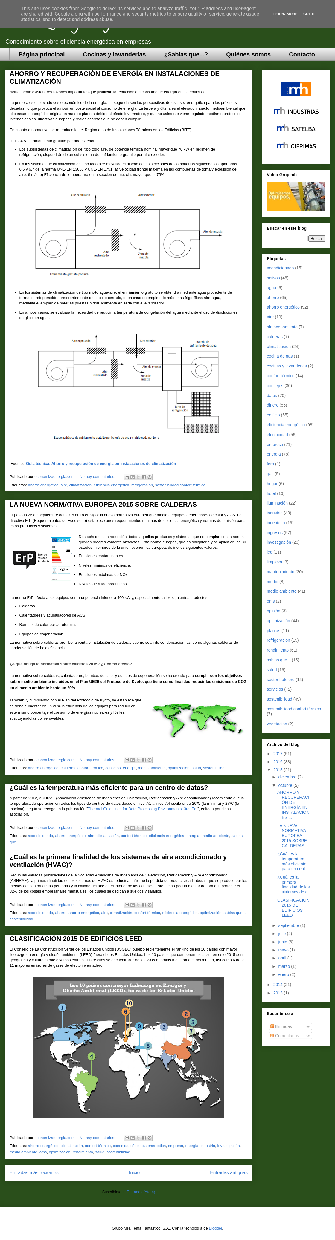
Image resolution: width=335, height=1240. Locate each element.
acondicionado (40, 835)
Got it (309, 14)
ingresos (275, 532)
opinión (273, 610)
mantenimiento (280, 571)
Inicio (134, 1172)
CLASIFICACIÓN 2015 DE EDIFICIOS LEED (76, 938)
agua (271, 287)
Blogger (215, 1228)
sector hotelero (281, 679)
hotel (271, 493)
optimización (178, 768)
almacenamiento (282, 326)
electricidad (277, 434)
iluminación (277, 503)
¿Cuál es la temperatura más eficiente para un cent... (293, 861)
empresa (175, 1146)
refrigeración (142, 485)
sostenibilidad (215, 768)
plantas (273, 630)
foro (270, 464)
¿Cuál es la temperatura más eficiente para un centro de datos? (109, 787)
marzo (284, 966)
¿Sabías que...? (186, 54)
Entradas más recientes (34, 1172)
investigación (228, 1146)
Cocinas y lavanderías (114, 54)
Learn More (285, 14)
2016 (278, 761)
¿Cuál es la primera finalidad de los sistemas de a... (294, 884)
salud (196, 768)
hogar (272, 483)
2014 (278, 984)
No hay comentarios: (98, 476)
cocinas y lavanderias (287, 366)
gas (270, 473)
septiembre (289, 925)
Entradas (281, 1026)
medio (272, 581)
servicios (275, 689)
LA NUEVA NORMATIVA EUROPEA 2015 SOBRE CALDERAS (103, 504)
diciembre (288, 777)
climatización (80, 485)
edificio (273, 415)
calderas (68, 768)
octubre (285, 785)
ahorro (61, 913)
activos (273, 277)
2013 (278, 993)
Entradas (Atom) (141, 1192)
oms (43, 1152)
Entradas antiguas (229, 1172)
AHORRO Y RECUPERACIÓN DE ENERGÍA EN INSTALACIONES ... (293, 805)
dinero (272, 405)
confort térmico (90, 768)
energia (129, 768)
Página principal (42, 54)
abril (282, 958)
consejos (113, 768)
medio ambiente (152, 768)
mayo (284, 950)
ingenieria (276, 522)
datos (272, 395)
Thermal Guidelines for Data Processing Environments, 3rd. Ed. (142, 809)
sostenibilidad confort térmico (180, 485)
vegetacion (277, 723)
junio (283, 941)
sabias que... (235, 913)
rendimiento (83, 1152)
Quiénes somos (248, 54)
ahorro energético (43, 485)
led (269, 552)
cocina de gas (280, 356)
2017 (278, 753)
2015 (278, 769)
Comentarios (284, 1035)
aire (64, 485)
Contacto (302, 54)
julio (282, 933)
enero (284, 974)
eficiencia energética (111, 485)
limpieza (274, 562)
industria (207, 1146)
